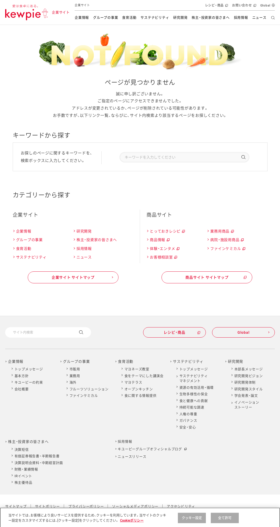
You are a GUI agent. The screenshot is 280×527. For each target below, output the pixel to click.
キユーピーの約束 (29, 382)
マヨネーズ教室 (136, 369)
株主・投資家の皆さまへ (210, 17)
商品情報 (159, 239)
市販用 (74, 369)
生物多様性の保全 (193, 394)
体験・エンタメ (164, 248)
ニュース (259, 17)
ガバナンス (188, 420)
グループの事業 (105, 17)
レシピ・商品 (216, 7)
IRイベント (23, 476)
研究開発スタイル (248, 389)
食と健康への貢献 (193, 401)
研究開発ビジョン (248, 376)
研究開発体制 (245, 382)
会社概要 (22, 389)
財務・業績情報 (26, 469)
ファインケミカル (227, 248)
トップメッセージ (29, 369)
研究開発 (180, 17)
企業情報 (82, 17)
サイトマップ (16, 506)
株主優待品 (23, 482)
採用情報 (241, 17)
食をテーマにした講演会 (144, 376)
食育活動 (129, 17)
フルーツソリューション (89, 389)
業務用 (74, 376)
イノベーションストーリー (246, 404)
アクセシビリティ (181, 506)
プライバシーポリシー (86, 506)
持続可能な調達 (191, 407)
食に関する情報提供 (140, 396)
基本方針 (22, 376)
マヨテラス (133, 382)
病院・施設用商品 (226, 239)
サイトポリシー (47, 506)
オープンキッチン (138, 389)
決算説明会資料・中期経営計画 (39, 463)
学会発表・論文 (246, 396)
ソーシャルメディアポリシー (135, 506)
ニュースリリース (132, 456)
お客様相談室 (163, 257)
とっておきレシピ (167, 231)
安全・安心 (187, 427)
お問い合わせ (243, 7)
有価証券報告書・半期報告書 (37, 456)
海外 (73, 382)
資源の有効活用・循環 (196, 387)
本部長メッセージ (248, 369)
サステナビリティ (155, 17)
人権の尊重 (188, 414)
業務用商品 (221, 231)
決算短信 (22, 449)
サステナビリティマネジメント (193, 378)
